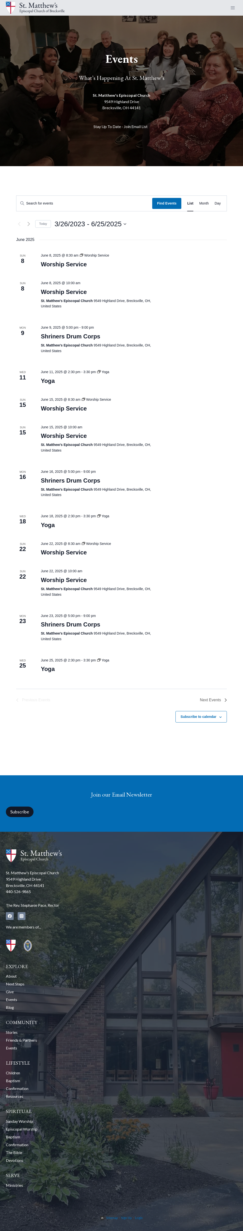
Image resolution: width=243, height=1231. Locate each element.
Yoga (48, 381)
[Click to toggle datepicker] (90, 224)
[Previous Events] (19, 224)
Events (11, 999)
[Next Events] (29, 224)
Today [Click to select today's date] (43, 224)
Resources (14, 1096)
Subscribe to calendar (198, 717)
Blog (10, 1007)
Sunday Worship (19, 1121)
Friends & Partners (21, 1040)
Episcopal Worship (21, 1129)
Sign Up (126, 1218)
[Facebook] (10, 916)
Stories (12, 1032)
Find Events (166, 203)
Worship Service (64, 264)
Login (139, 1218)
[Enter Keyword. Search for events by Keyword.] (84, 203)
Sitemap (112, 1218)
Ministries (14, 1185)
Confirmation (17, 1088)
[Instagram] (21, 916)
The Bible (14, 1152)
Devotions (14, 1160)
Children (13, 1072)
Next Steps (15, 984)
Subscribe (19, 811)
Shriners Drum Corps (70, 336)
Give (10, 991)
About (11, 976)
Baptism (13, 1080)
